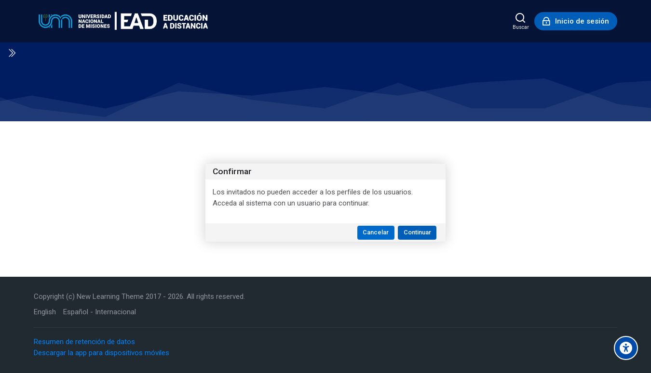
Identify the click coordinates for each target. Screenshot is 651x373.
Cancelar (376, 232)
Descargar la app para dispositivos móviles (101, 352)
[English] (45, 312)
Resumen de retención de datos (84, 341)
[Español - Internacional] (99, 312)
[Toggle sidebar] (11, 53)
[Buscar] (521, 21)
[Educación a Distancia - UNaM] (121, 21)
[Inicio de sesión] (575, 21)
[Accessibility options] (626, 348)
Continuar (417, 232)
